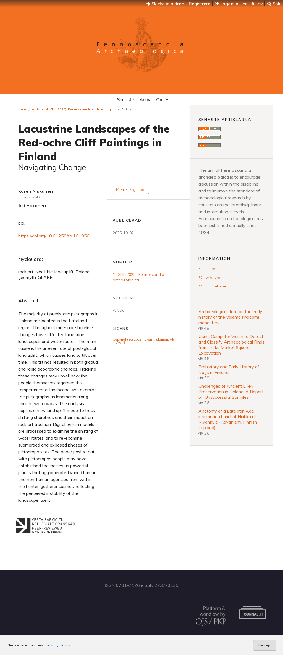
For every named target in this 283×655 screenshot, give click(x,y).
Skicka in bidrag (165, 3)
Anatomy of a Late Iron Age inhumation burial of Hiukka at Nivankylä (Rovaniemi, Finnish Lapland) (227, 419)
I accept (265, 645)
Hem (22, 109)
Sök (273, 3)
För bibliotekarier (212, 286)
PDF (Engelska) (132, 189)
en (245, 3)
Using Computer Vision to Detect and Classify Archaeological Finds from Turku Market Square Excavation (231, 345)
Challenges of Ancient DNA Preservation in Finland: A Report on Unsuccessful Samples (231, 391)
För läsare (206, 268)
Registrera (200, 3)
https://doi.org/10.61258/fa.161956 (54, 236)
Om (160, 99)
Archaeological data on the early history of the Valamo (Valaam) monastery (230, 317)
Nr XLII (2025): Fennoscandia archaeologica (80, 109)
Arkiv (145, 99)
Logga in (226, 3)
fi (252, 3)
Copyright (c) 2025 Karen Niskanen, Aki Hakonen (144, 340)
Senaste (125, 99)
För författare (209, 277)
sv (260, 3)
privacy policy (58, 645)
